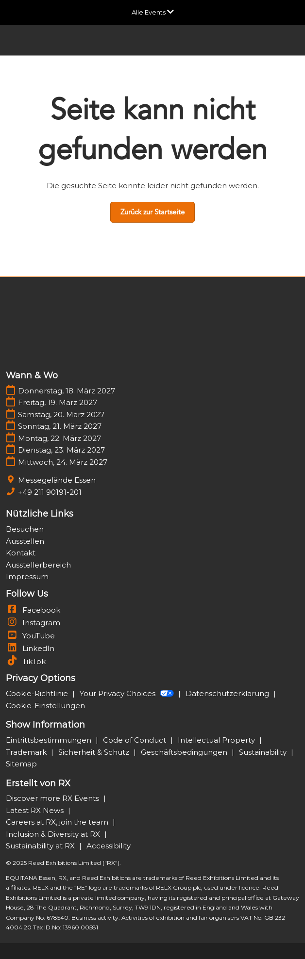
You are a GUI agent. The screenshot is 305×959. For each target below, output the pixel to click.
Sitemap (21, 763)
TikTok (26, 661)
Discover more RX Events (53, 798)
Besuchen (25, 529)
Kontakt (20, 552)
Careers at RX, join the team (58, 822)
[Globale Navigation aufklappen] (153, 12)
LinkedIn (30, 648)
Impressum (27, 576)
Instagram (33, 622)
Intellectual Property (217, 740)
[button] (152, 212)
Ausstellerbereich (38, 564)
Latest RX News (36, 810)
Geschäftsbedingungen (185, 752)
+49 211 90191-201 (50, 492)
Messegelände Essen (57, 480)
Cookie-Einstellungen (45, 705)
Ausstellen (25, 541)
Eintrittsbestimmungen (49, 740)
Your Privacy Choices (128, 693)
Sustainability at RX (41, 845)
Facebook (33, 610)
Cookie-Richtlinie (38, 693)
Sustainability (263, 752)
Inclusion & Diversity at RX (54, 834)
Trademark (27, 752)
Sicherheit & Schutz (94, 752)
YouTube (30, 635)
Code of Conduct (135, 740)
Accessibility (108, 845)
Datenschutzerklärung (228, 693)
